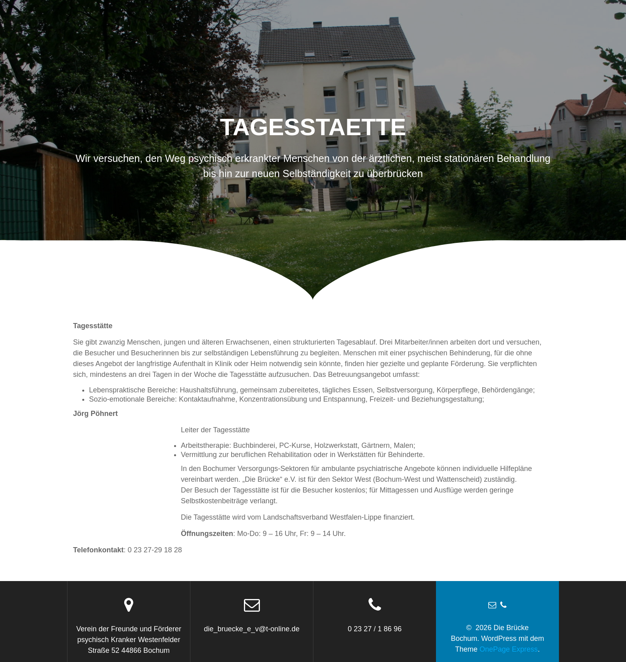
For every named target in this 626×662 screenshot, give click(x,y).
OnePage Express (508, 649)
